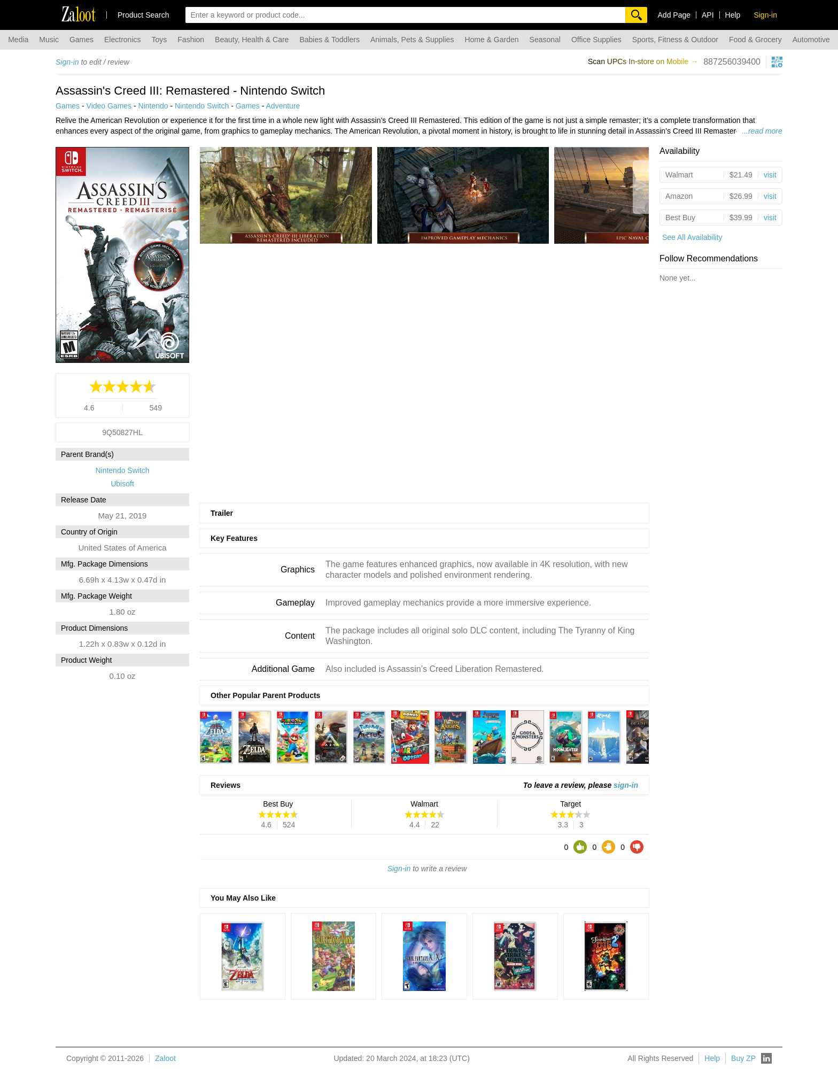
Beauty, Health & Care (252, 39)
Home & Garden (491, 39)
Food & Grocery (755, 39)
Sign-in (67, 62)
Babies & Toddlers (329, 39)
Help (733, 15)
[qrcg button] (777, 62)
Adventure (283, 106)
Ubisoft (122, 483)
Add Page (674, 15)
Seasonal (545, 39)
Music (49, 39)
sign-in (626, 785)
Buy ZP (743, 1058)
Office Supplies (596, 39)
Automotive (811, 39)
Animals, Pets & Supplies (412, 39)
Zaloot (165, 1058)
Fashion (190, 39)
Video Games (109, 106)
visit (770, 175)
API (708, 15)
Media (18, 39)
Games (81, 39)
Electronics (122, 39)
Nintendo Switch (202, 106)
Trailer (222, 513)
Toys (159, 39)
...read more (762, 131)
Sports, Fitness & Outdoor (675, 39)
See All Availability (692, 237)
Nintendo (153, 106)
